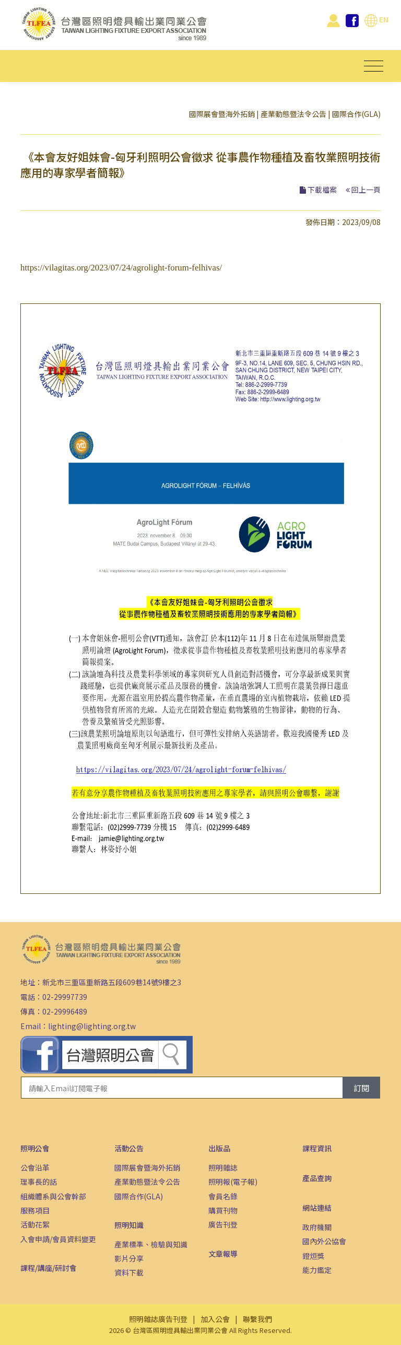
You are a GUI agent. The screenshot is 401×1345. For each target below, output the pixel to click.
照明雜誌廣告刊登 (158, 1319)
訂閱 (361, 1087)
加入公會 (215, 1319)
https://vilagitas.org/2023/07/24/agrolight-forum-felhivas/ (121, 268)
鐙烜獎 (313, 1255)
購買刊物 (223, 1210)
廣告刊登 (223, 1224)
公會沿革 (35, 1167)
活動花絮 (35, 1224)
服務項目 (35, 1210)
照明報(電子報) (232, 1181)
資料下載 (129, 1272)
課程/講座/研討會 (48, 1268)
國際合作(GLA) (356, 114)
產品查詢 (317, 1178)
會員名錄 (223, 1196)
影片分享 (129, 1258)
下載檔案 (322, 189)
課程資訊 (317, 1148)
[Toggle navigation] (373, 66)
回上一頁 (366, 189)
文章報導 (223, 1253)
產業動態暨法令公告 (293, 114)
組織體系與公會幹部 (53, 1196)
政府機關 (317, 1227)
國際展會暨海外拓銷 (222, 114)
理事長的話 (38, 1181)
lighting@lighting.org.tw (92, 1026)
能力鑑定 (317, 1270)
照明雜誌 (223, 1167)
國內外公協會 (324, 1241)
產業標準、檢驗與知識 (150, 1244)
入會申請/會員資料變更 (58, 1239)
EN (376, 19)
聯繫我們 (257, 1319)
